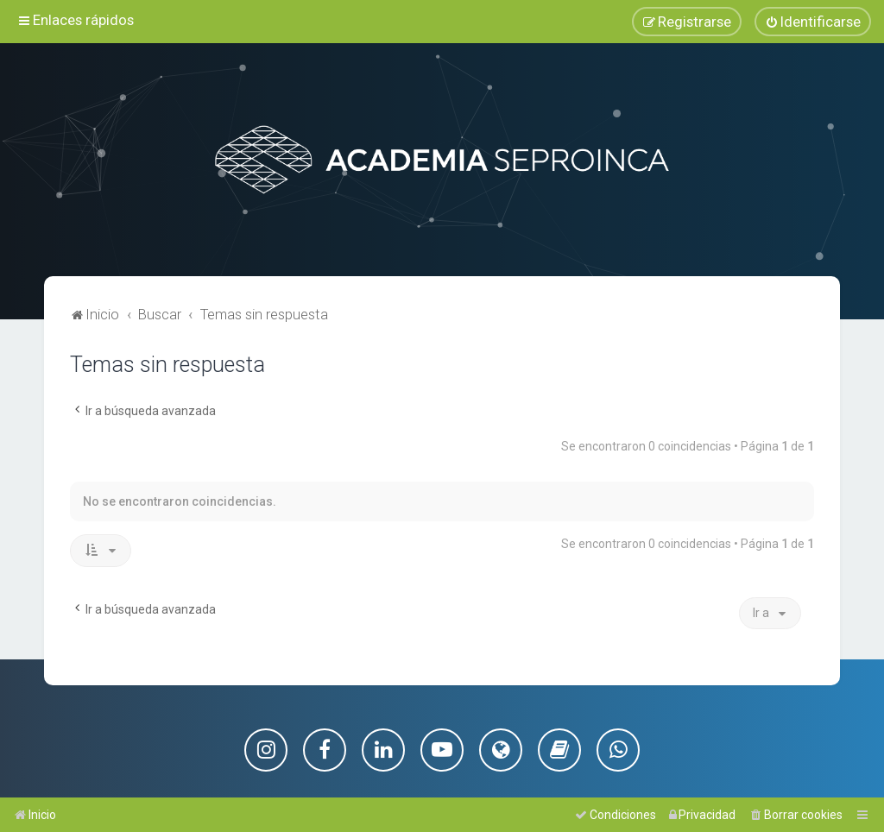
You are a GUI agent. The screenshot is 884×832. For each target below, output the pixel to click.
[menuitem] (813, 20)
